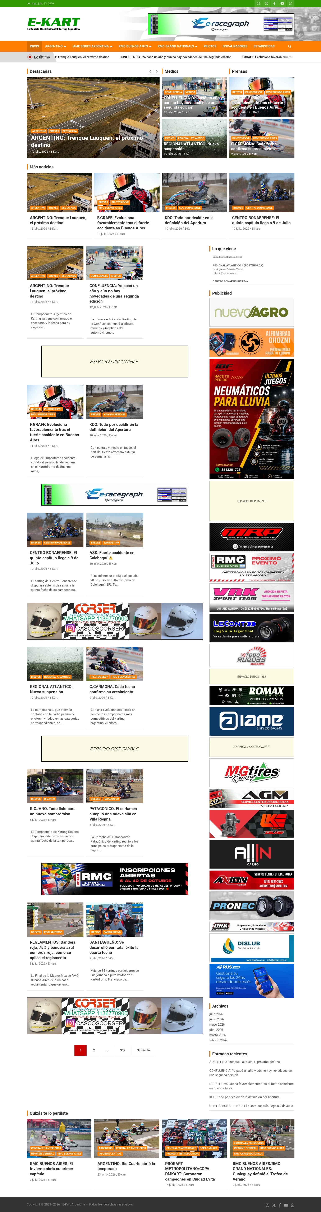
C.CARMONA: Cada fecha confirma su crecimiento (253, 146)
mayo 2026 (217, 1024)
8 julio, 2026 (37, 819)
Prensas (239, 71)
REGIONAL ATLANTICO (191, 138)
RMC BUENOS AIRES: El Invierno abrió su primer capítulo (51, 1168)
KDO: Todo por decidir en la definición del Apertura (189, 220)
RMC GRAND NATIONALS (176, 46)
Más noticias (42, 166)
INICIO (34, 46)
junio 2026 (216, 1019)
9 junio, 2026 (241, 1184)
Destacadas (41, 71)
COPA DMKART (208, 1148)
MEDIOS (190, 92)
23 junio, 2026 (106, 1174)
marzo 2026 (217, 1035)
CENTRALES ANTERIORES (46, 1148)
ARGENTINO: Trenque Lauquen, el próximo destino (84, 57)
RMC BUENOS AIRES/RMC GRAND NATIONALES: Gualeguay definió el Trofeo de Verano (260, 1171)
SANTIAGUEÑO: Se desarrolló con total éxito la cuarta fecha (114, 947)
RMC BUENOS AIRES (133, 46)
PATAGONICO (111, 798)
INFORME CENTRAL (42, 1153)
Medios (171, 71)
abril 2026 (216, 1030)
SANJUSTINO (111, 542)
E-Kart (55, 151)
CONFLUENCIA (173, 92)
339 (122, 1050)
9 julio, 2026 (239, 153)
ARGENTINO (54, 46)
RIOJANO (49, 798)
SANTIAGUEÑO (112, 932)
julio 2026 (216, 1014)
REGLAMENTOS (53, 932)
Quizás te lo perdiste (49, 1113)
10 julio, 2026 (172, 153)
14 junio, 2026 (174, 1184)
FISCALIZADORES (235, 46)
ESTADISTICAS (264, 46)
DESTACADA (70, 131)
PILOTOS (210, 46)
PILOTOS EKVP (254, 92)
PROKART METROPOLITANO (182, 1153)
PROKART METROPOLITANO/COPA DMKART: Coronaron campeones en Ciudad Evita (190, 1171)
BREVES (54, 131)
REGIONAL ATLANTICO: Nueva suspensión (191, 146)
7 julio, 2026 (97, 958)
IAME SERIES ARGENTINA (90, 46)
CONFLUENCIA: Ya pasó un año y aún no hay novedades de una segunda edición (186, 57)
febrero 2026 (218, 1040)
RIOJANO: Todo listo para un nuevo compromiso (52, 811)
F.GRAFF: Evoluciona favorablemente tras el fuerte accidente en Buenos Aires (257, 102)
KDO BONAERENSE (190, 207)
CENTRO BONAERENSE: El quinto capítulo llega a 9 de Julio (261, 220)
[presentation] (150, 71)
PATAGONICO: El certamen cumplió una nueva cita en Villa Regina (113, 813)
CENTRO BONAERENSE (259, 207)
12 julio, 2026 (39, 151)
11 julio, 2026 (239, 112)
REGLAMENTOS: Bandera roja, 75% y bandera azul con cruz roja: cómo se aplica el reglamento (52, 950)
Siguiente (143, 1050)
